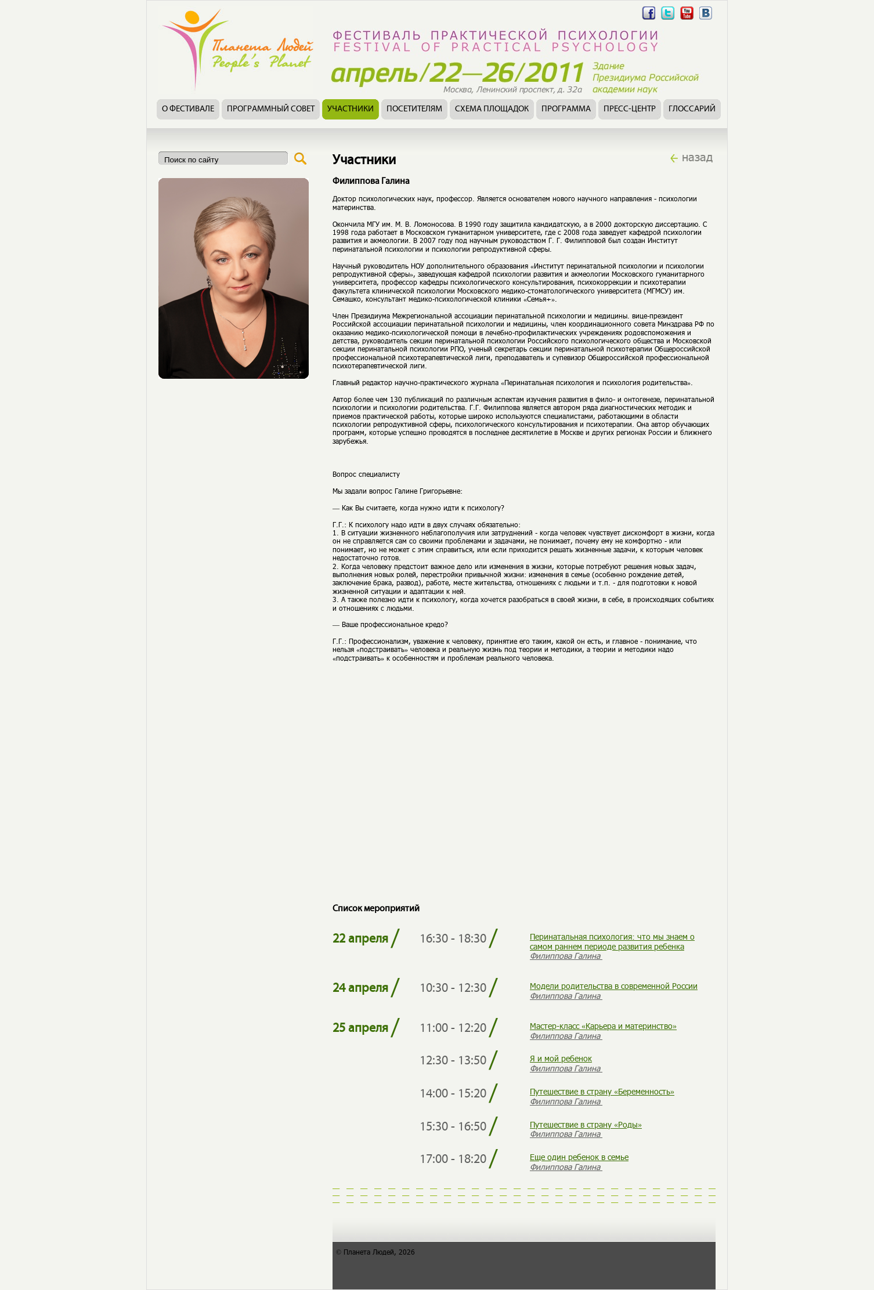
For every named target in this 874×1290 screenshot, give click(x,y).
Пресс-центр (630, 109)
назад (697, 157)
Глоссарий (692, 109)
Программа (566, 109)
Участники (350, 109)
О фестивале (188, 109)
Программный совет (271, 109)
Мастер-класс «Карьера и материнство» (603, 1026)
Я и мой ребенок (561, 1058)
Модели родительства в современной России (614, 986)
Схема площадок (492, 109)
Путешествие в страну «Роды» (586, 1124)
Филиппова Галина (566, 956)
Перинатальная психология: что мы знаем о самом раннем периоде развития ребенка (612, 941)
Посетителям (414, 109)
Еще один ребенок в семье (579, 1157)
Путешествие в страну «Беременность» (602, 1091)
